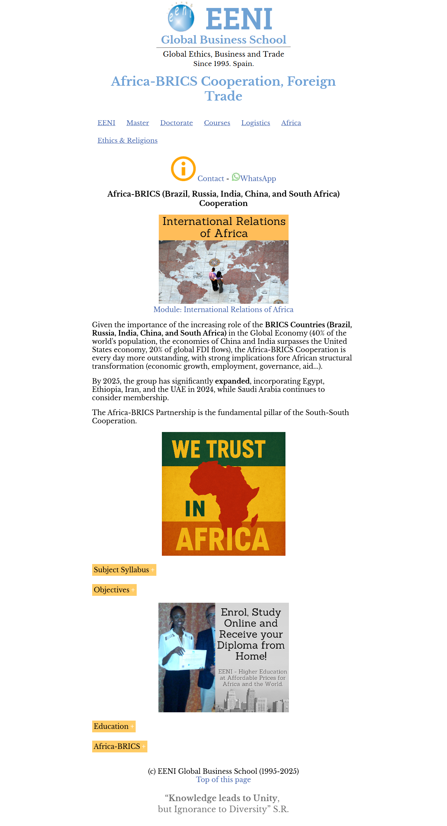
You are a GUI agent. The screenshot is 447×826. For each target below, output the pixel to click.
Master (137, 123)
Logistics (255, 123)
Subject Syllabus (121, 570)
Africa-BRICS (117, 746)
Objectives (111, 590)
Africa (291, 123)
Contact (210, 179)
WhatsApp (253, 179)
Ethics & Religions (128, 140)
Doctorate (176, 123)
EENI (107, 123)
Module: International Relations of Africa (223, 310)
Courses (217, 123)
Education (111, 726)
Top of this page (223, 780)
